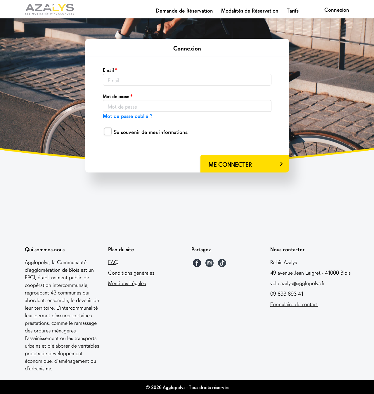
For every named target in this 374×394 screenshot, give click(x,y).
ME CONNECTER (246, 164)
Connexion (336, 9)
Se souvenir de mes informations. (151, 131)
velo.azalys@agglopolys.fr (297, 282)
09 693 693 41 (286, 293)
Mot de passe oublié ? (127, 115)
